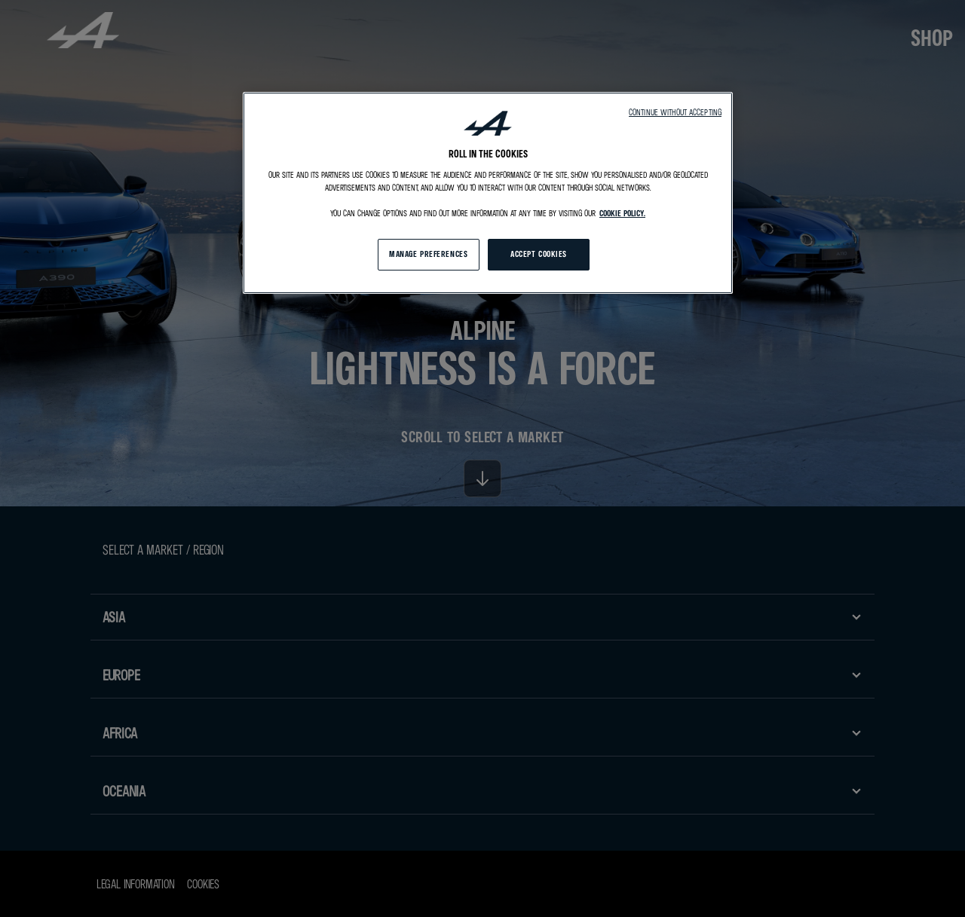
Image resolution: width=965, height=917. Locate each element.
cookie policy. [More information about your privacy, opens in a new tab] (622, 213)
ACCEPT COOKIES (538, 254)
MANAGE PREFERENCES (428, 254)
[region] (488, 193)
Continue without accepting (675, 112)
